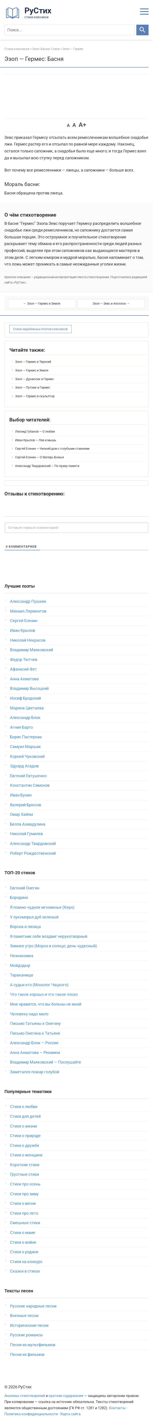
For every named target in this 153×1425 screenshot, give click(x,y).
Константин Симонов (30, 785)
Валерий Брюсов (25, 804)
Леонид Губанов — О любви (35, 431)
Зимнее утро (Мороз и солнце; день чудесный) (53, 946)
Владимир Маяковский (31, 649)
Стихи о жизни (23, 1126)
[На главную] (30, 17)
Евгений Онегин (24, 888)
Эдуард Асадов (24, 766)
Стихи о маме (22, 1232)
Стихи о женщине (26, 1155)
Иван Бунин (21, 795)
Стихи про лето (24, 1213)
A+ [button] (82, 124)
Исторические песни (29, 1325)
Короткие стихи (24, 1164)
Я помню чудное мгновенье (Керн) (42, 907)
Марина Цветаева (27, 708)
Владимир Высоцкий (29, 688)
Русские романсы (26, 1335)
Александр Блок (25, 717)
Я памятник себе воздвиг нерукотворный (48, 936)
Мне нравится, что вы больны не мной (45, 1004)
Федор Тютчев (23, 659)
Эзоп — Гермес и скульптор (35, 396)
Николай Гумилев (26, 833)
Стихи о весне (23, 1203)
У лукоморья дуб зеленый (34, 917)
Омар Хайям (21, 814)
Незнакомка (21, 955)
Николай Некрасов (27, 640)
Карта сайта (70, 1414)
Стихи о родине (24, 1251)
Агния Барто (21, 727)
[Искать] (142, 30)
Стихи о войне (23, 1242)
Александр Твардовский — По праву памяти (47, 466)
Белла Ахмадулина (27, 824)
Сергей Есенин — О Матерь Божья (39, 457)
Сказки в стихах (25, 1271)
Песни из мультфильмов (32, 1344)
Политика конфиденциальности (31, 1414)
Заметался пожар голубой (34, 1072)
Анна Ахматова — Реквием (35, 1052)
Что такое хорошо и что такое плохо (44, 994)
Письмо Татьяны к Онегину (35, 1023)
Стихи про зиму (24, 1193)
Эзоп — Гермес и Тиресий (33, 361)
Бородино (19, 897)
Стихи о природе (25, 1135)
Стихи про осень (25, 1184)
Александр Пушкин (28, 601)
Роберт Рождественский (33, 853)
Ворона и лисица (25, 926)
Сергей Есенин (23, 620)
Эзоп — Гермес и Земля (31, 370)
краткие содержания (66, 1396)
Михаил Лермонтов (28, 611)
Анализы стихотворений (24, 1396)
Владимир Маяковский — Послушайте (45, 1062)
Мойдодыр (20, 965)
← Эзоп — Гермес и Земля (41, 303)
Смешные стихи (25, 1222)
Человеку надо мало (29, 1014)
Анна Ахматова (24, 679)
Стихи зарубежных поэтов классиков (40, 329)
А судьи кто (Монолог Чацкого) (39, 984)
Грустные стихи (24, 1174)
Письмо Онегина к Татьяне (35, 1033)
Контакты (117, 1408)
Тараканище (21, 975)
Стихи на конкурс (26, 1261)
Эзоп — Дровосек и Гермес (34, 379)
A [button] (68, 125)
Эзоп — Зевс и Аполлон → (111, 303)
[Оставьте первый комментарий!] (76, 527)
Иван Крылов (22, 630)
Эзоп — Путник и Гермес (32, 387)
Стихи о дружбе (24, 1145)
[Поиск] (69, 30)
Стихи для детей (25, 1116)
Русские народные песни (33, 1306)
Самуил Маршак (25, 746)
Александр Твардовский (33, 843)
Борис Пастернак (26, 736)
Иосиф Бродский (25, 698)
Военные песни (24, 1315)
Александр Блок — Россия (34, 1042)
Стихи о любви (23, 1106)
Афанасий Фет (23, 669)
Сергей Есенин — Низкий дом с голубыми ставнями (52, 448)
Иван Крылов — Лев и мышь (35, 440)
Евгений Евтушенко (28, 775)
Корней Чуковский (27, 756)
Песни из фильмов (27, 1354)
